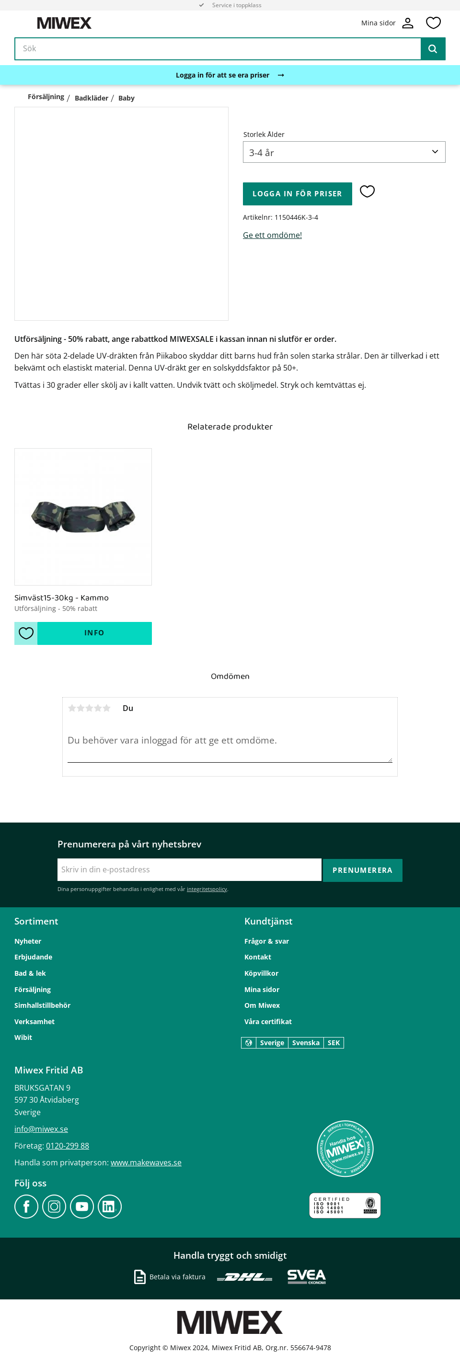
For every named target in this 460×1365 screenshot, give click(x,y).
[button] (433, 23)
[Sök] (433, 49)
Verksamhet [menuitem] (34, 1021)
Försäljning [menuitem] (32, 988)
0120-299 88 (67, 1145)
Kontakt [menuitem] (257, 956)
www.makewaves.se (146, 1162)
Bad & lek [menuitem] (30, 972)
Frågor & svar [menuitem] (266, 940)
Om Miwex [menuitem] (262, 1005)
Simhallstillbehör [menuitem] (42, 1005)
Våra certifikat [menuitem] (268, 1021)
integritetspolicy (207, 888)
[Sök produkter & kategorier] (230, 49)
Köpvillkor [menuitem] (261, 972)
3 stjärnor (89, 708)
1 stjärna (72, 708)
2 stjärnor (80, 708)
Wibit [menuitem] (23, 1037)
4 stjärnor (97, 708)
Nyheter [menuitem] (27, 940)
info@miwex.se (41, 1128)
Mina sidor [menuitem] (261, 988)
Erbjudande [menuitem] (33, 956)
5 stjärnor (106, 708)
